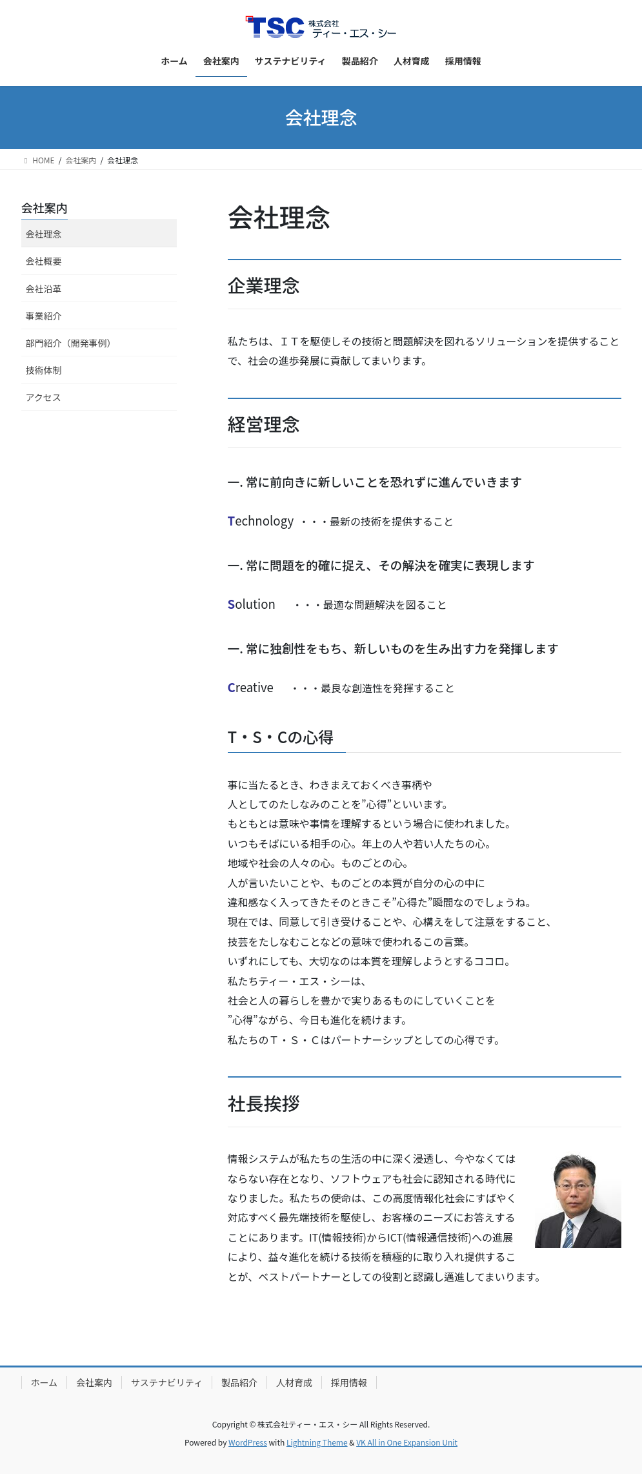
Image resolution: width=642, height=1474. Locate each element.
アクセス (43, 397)
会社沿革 (44, 288)
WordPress (247, 1442)
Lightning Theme (317, 1442)
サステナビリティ (167, 1382)
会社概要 (44, 260)
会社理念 (44, 233)
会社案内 (44, 207)
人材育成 (294, 1382)
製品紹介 (239, 1382)
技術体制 (44, 369)
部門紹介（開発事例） (71, 342)
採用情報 (349, 1382)
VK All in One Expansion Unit (406, 1442)
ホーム (44, 1382)
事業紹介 (44, 315)
